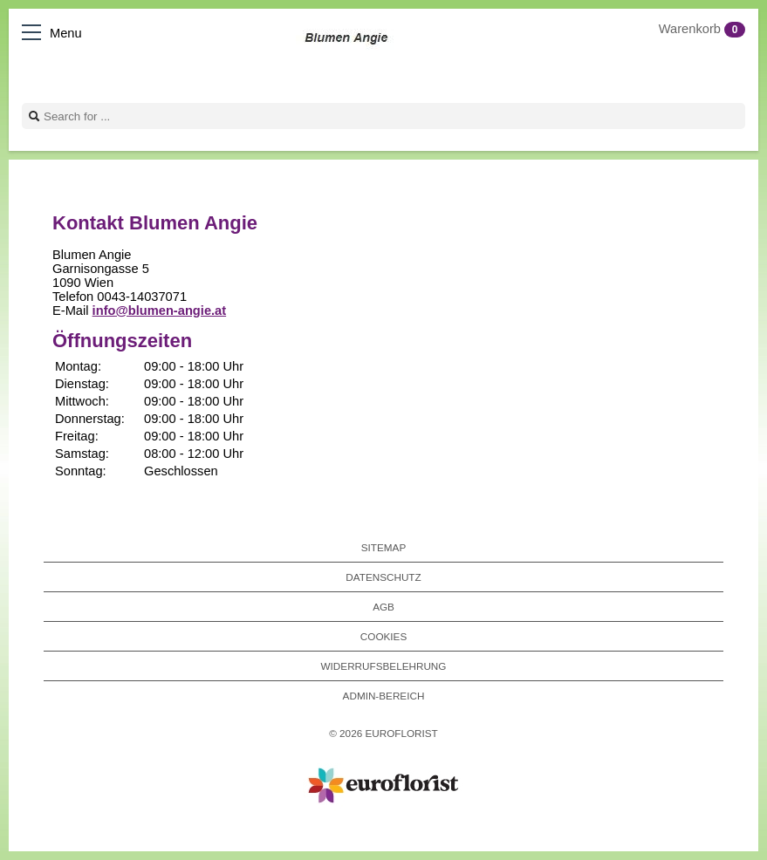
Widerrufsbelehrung (384, 666)
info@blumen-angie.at (159, 310)
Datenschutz (383, 577)
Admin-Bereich (384, 695)
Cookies (383, 636)
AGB (383, 606)
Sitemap (383, 547)
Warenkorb (702, 29)
